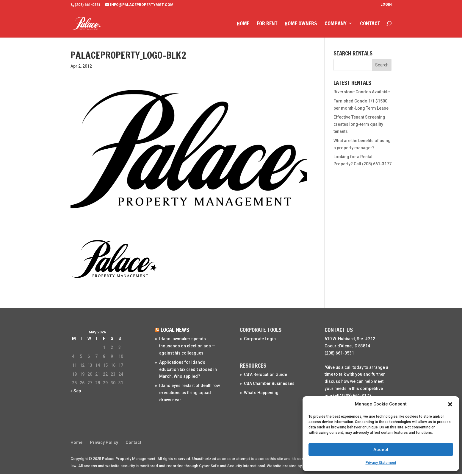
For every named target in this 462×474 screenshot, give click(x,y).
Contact (370, 24)
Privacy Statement (381, 463)
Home (243, 24)
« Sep (76, 390)
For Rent (267, 24)
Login (386, 5)
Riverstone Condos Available (361, 91)
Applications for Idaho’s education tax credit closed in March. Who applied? (188, 369)
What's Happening (261, 392)
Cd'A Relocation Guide (265, 374)
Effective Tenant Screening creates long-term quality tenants (359, 124)
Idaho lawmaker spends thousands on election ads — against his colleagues (187, 345)
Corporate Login (260, 338)
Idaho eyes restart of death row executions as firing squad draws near (189, 392)
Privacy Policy (104, 442)
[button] (450, 404)
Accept (381, 449)
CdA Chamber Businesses (269, 383)
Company (336, 24)
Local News (175, 330)
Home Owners (301, 24)
